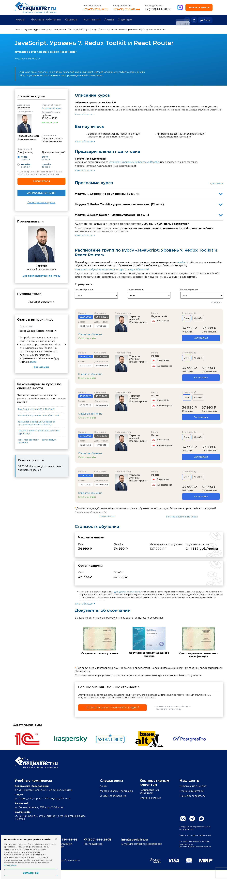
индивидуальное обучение (126, 591)
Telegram (192, 818)
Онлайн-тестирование (113, 795)
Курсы (21, 20)
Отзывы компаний (150, 797)
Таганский (22, 802)
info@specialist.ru (147, 849)
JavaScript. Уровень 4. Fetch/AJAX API (38, 414)
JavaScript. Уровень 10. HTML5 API (36, 408)
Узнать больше (84, 113)
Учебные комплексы (33, 780)
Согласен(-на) (31, 873)
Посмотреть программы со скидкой (112, 706)
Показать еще (107, 515)
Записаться (41, 180)
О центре (141, 20)
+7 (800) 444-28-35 (158, 9)
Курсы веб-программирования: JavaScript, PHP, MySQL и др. (65, 29)
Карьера (79, 20)
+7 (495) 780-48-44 (126, 9)
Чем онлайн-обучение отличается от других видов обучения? (112, 268)
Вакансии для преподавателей (189, 840)
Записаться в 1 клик (41, 192)
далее (33, 361)
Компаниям (103, 20)
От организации (122, 5)
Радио (155, 355)
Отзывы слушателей (191, 790)
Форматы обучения (51, 20)
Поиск (187, 19)
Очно (187, 317)
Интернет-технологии (153, 29)
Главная (19, 29)
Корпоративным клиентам (154, 782)
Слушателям (111, 780)
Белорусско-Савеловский (32, 785)
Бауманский (159, 315)
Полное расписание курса (182, 516)
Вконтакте (183, 818)
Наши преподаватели (193, 795)
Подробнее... (11, 865)
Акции (123, 20)
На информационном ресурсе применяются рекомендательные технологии (193, 852)
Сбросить (216, 302)
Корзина (194, 19)
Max (201, 818)
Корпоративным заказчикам (149, 791)
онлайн (180, 261)
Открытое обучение (52, 108)
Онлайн (198, 317)
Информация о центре (193, 785)
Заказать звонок (198, 7)
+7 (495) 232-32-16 (95, 9)
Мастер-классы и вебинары (116, 790)
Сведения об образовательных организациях (190, 829)
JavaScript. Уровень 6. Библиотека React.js (134, 161)
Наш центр (189, 780)
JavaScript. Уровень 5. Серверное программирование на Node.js (37, 422)
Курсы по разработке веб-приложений (120, 29)
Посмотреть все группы (41, 202)
